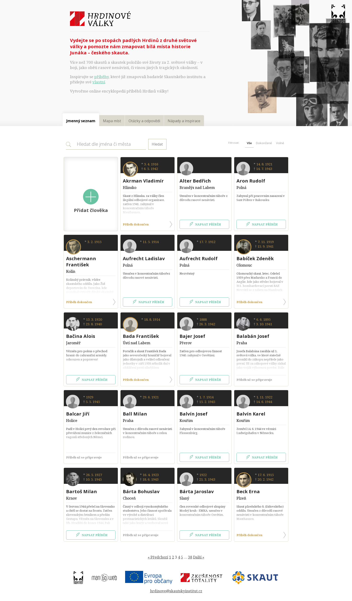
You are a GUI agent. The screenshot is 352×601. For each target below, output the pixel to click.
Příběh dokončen (147, 224)
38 (190, 557)
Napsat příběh (204, 224)
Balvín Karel (250, 414)
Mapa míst (112, 121)
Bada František (141, 336)
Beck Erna (248, 491)
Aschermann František (81, 261)
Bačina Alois (80, 336)
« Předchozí (158, 557)
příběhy (101, 76)
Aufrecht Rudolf (199, 258)
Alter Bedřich (195, 181)
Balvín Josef (193, 414)
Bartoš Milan (81, 491)
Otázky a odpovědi (144, 121)
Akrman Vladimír (143, 181)
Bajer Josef (192, 336)
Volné (280, 143)
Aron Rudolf (250, 181)
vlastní (98, 82)
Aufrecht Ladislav (144, 258)
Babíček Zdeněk (255, 258)
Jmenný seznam (80, 121)
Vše (249, 143)
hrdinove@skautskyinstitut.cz (176, 590)
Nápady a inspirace (184, 121)
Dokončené (264, 143)
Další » (198, 557)
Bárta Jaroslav (197, 491)
